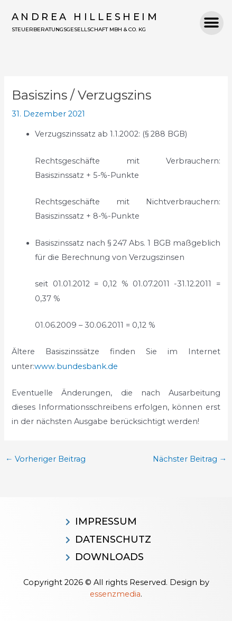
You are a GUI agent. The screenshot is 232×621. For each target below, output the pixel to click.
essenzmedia (115, 594)
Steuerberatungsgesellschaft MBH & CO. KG (79, 29)
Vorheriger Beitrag (45, 459)
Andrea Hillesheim (86, 17)
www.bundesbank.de (76, 366)
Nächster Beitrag (190, 459)
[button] (212, 23)
